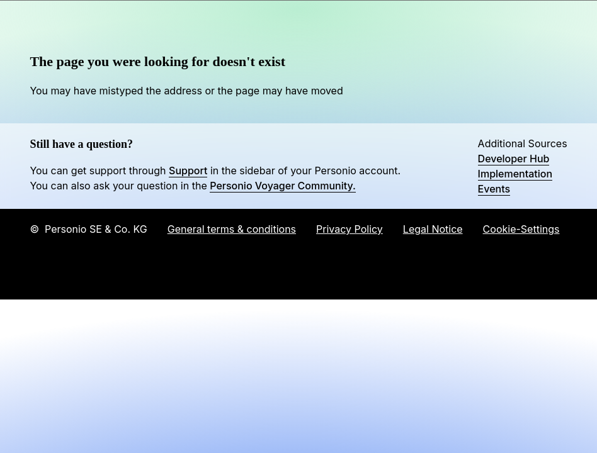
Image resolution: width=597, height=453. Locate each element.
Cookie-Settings (521, 229)
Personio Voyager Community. (283, 185)
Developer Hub (514, 158)
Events (494, 188)
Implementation (515, 173)
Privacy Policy (349, 229)
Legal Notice (433, 229)
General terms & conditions (232, 229)
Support (188, 170)
